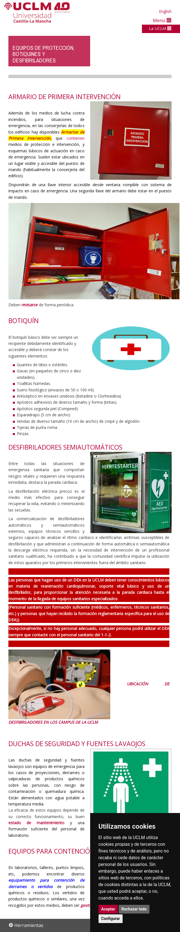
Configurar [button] (110, 918)
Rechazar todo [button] (134, 909)
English (165, 11)
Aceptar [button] (108, 909)
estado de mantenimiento (36, 822)
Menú (162, 20)
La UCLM (160, 28)
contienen (76, 138)
